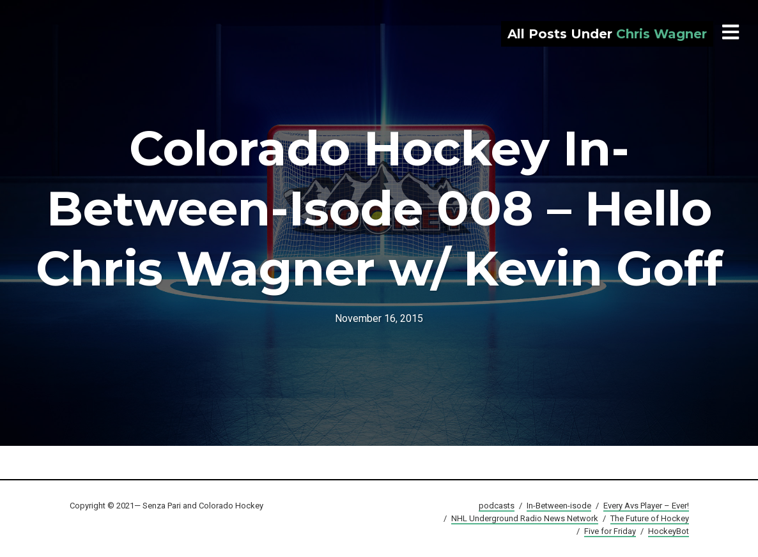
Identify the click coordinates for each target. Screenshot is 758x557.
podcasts (496, 505)
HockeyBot (668, 531)
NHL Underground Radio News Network (524, 518)
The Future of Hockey (649, 518)
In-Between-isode (559, 505)
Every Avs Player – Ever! (646, 505)
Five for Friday (610, 531)
